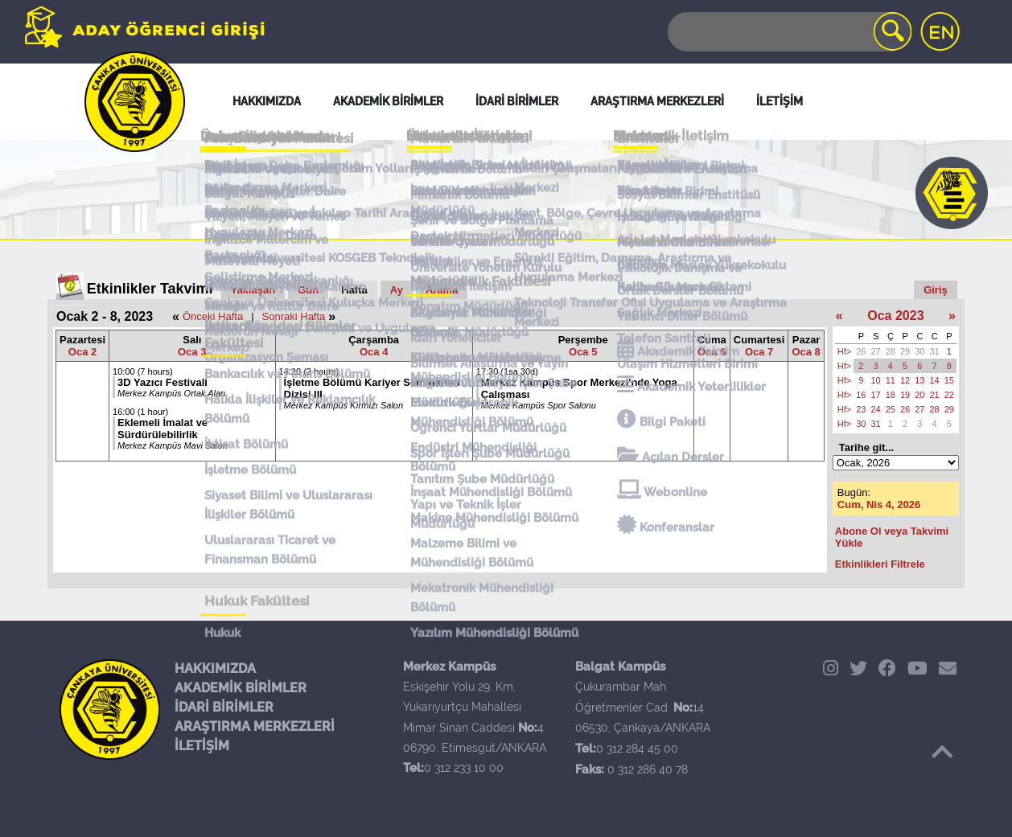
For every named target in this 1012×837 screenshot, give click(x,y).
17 (876, 395)
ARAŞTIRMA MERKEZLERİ (255, 726)
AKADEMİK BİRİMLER (240, 687)
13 (919, 380)
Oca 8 (806, 352)
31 (935, 351)
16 (861, 395)
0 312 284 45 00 (637, 748)
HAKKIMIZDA (215, 668)
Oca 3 (192, 352)
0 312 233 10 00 (464, 767)
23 (861, 409)
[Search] (788, 31)
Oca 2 (82, 352)
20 (919, 395)
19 (905, 395)
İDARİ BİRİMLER (224, 707)
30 (919, 351)
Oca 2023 (895, 315)
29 (905, 351)
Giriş (936, 290)
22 (949, 395)
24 (876, 409)
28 (890, 351)
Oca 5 (583, 352)
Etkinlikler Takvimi (150, 289)
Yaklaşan (253, 290)
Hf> (844, 351)
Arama (442, 290)
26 (861, 351)
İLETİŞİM (202, 745)
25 (890, 409)
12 (905, 380)
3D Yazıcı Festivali (162, 382)
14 (935, 380)
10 (876, 380)
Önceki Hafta (213, 316)
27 (876, 351)
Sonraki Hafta (294, 316)
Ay (396, 290)
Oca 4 (374, 352)
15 (949, 380)
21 (935, 395)
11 (890, 380)
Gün (308, 290)
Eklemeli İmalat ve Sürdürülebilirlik (162, 428)
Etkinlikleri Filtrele (880, 564)
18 (890, 395)
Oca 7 (759, 352)
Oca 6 (711, 352)
